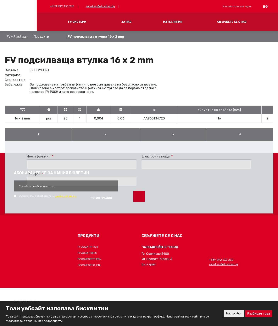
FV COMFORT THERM (89, 259)
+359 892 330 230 (61, 6)
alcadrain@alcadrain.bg (100, 6)
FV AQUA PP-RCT (88, 246)
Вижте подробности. (48, 321)
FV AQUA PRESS (87, 252)
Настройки (233, 313)
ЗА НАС (126, 22)
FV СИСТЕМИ (77, 22)
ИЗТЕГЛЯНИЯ (172, 22)
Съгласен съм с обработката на (47, 196)
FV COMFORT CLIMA (89, 265)
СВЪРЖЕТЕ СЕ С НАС (232, 22)
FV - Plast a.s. (17, 36)
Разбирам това (258, 313)
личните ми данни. (65, 196)
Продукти (41, 36)
